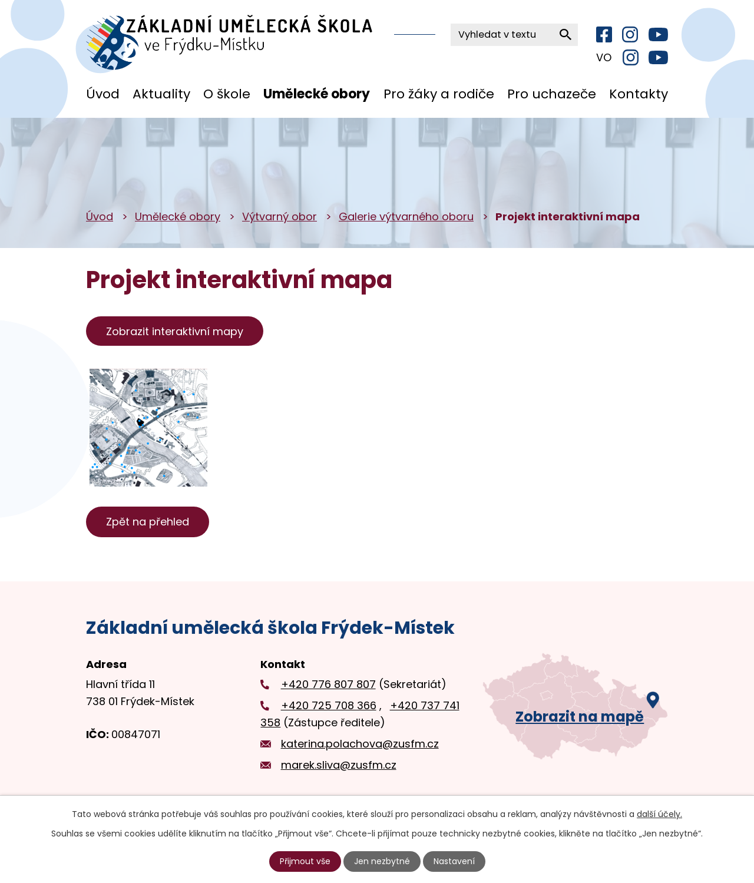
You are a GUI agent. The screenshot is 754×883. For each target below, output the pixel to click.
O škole (226, 94)
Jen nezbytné (382, 861)
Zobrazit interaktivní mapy (174, 331)
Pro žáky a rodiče (438, 94)
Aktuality (161, 94)
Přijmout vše (305, 861)
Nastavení (454, 861)
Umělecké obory (316, 94)
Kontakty (638, 94)
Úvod (103, 94)
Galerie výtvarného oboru (406, 216)
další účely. (659, 814)
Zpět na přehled (147, 521)
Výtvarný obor (279, 216)
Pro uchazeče (551, 94)
